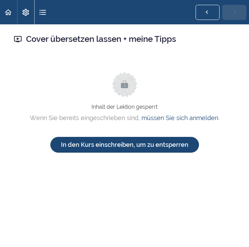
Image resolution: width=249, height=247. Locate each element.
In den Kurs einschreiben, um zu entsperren (124, 144)
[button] (8, 12)
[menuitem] (25, 12)
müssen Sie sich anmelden (179, 117)
